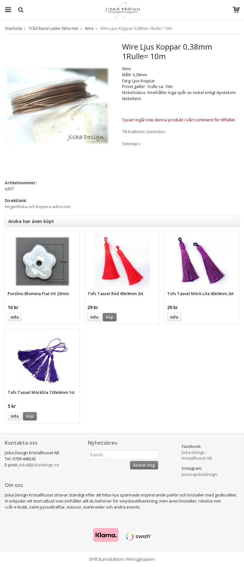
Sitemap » (131, 143)
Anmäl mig (144, 465)
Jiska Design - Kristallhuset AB (197, 455)
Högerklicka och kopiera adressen (38, 206)
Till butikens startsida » (144, 131)
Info (15, 317)
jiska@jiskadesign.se (39, 465)
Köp (109, 317)
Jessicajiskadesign (199, 474)
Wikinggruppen (140, 559)
